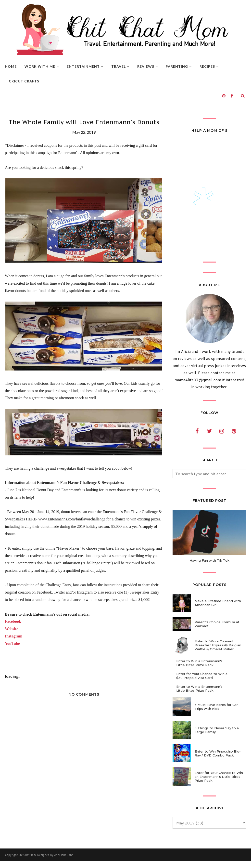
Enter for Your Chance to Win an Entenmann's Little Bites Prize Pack (219, 776)
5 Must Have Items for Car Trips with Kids (216, 707)
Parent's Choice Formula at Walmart (217, 624)
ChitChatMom (27, 855)
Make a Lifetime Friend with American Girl (218, 603)
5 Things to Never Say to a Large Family (217, 730)
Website (11, 629)
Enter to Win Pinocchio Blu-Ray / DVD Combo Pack (218, 753)
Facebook (13, 621)
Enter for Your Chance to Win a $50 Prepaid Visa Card (201, 676)
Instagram (13, 636)
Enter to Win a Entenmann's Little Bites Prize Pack (199, 663)
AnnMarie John (64, 855)
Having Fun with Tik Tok (209, 560)
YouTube (12, 643)
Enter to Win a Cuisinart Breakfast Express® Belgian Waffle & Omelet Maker (218, 645)
